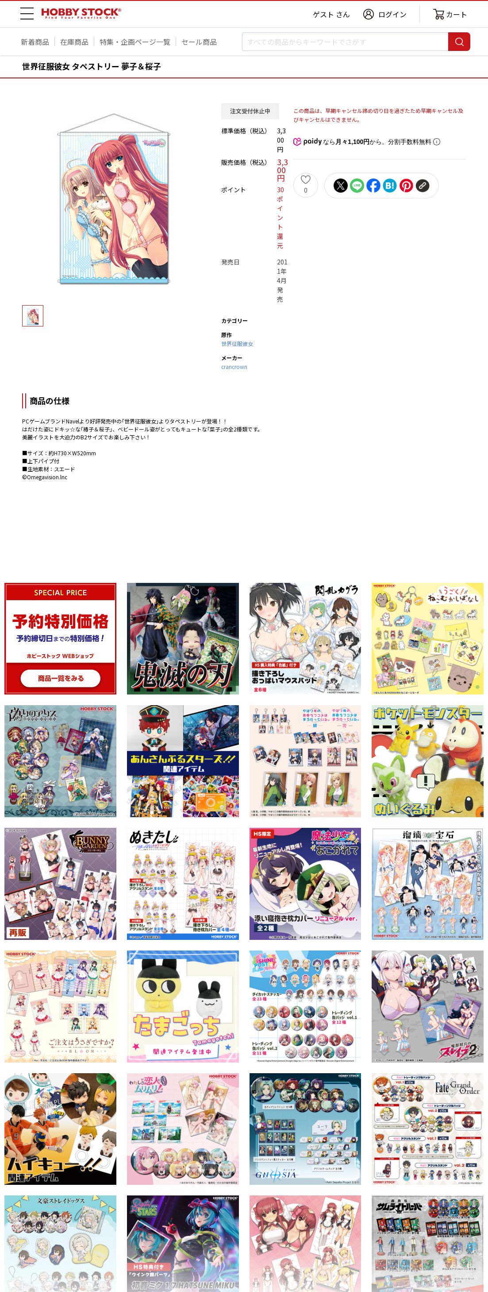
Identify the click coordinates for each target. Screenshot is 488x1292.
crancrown (234, 366)
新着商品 (35, 41)
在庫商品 (74, 41)
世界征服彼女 (237, 343)
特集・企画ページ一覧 (135, 41)
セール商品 (199, 41)
